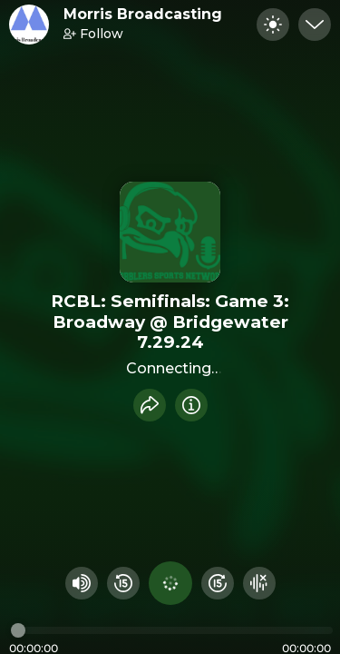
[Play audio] (170, 583)
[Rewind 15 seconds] (123, 583)
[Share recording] (149, 405)
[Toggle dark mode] (273, 24)
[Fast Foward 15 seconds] (217, 583)
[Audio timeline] (172, 630)
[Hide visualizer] (259, 583)
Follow (93, 33)
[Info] (191, 405)
